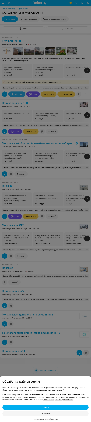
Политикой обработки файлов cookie (58, 399)
